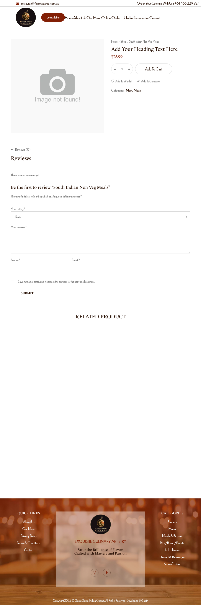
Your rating (18, 208)
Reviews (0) (23, 149)
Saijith (145, 600)
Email (76, 259)
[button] (53, 17)
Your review (19, 227)
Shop (123, 41)
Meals (137, 90)
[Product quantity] (122, 69)
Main (129, 90)
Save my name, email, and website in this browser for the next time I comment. (56, 281)
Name (15, 259)
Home (114, 41)
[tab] (102, 149)
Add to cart (153, 68)
